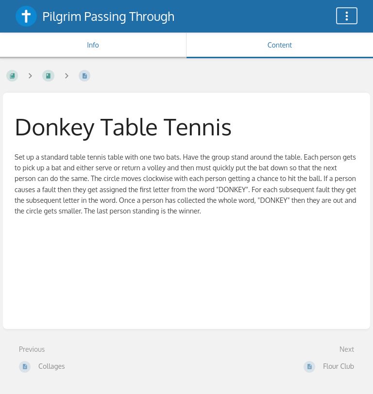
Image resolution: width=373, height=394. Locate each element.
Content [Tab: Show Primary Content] (280, 45)
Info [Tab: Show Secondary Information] (93, 45)
